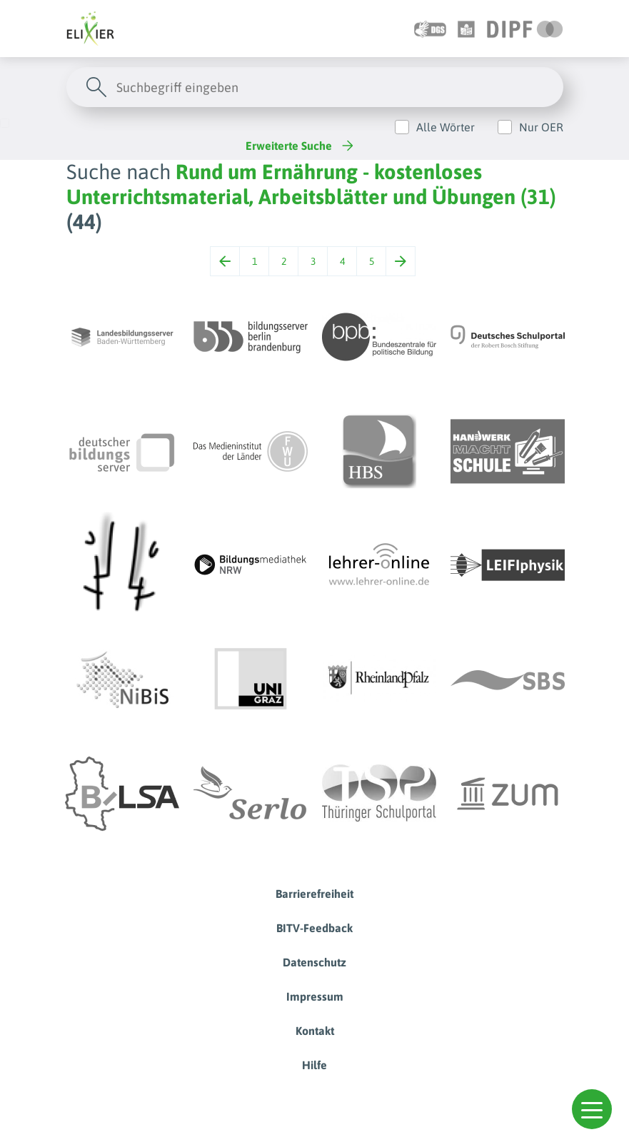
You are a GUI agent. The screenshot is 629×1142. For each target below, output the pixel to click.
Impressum (314, 996)
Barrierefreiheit (314, 893)
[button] (592, 1109)
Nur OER (541, 127)
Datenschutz (314, 962)
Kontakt (315, 1030)
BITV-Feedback (314, 927)
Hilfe (314, 1064)
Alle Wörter (445, 127)
